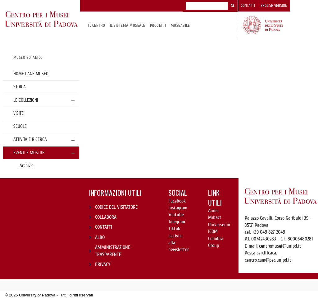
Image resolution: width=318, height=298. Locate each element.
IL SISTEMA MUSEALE (127, 25)
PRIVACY (102, 264)
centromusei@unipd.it (280, 246)
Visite (18, 113)
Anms (213, 210)
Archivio (27, 165)
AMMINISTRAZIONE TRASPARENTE (112, 250)
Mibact (214, 217)
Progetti (158, 25)
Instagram (177, 208)
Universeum (219, 224)
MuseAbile (180, 25)
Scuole (20, 126)
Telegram (176, 222)
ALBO (100, 237)
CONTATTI (103, 227)
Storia (19, 87)
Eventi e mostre (28, 153)
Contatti (248, 5)
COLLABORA (105, 217)
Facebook (177, 201)
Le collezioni (25, 100)
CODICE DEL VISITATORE (116, 207)
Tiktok (174, 228)
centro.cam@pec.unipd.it (268, 260)
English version (274, 5)
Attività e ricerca (30, 139)
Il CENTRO (96, 25)
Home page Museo (30, 74)
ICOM (213, 231)
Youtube (176, 214)
